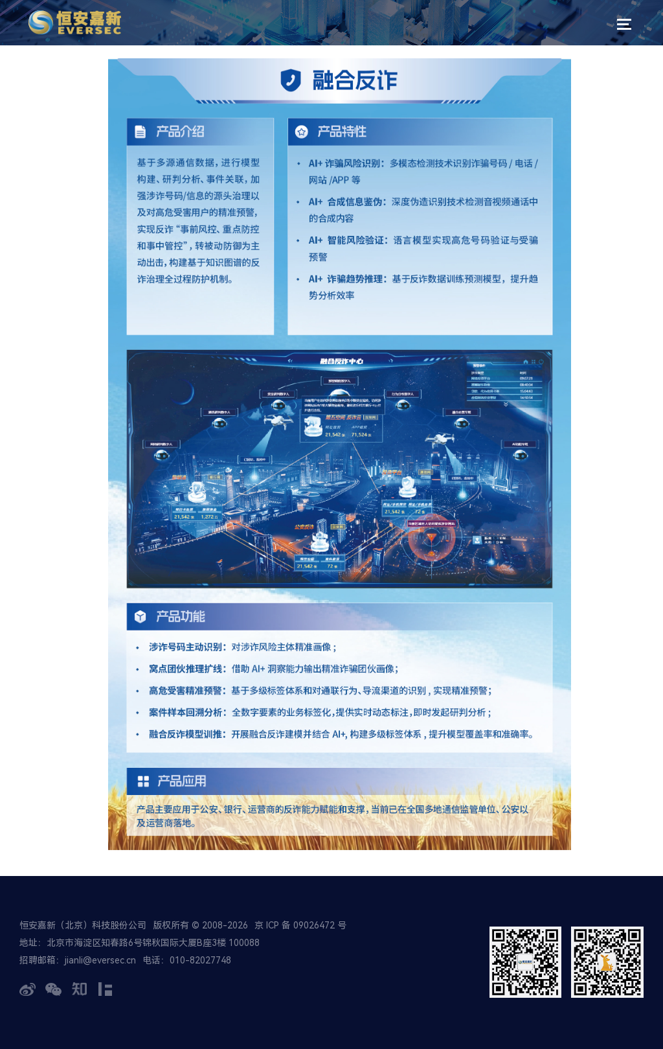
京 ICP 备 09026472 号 (300, 925)
